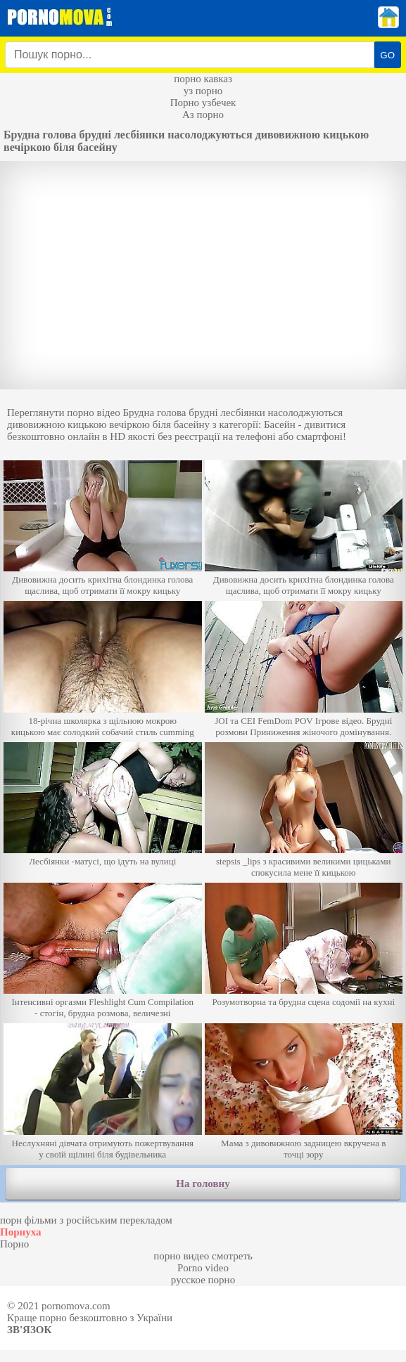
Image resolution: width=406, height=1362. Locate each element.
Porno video (203, 1267)
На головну (202, 1183)
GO (387, 55)
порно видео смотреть (203, 1256)
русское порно (203, 1279)
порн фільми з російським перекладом (86, 1220)
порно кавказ (203, 78)
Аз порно (203, 114)
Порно (14, 1244)
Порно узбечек (203, 102)
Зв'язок (29, 1329)
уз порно (203, 90)
